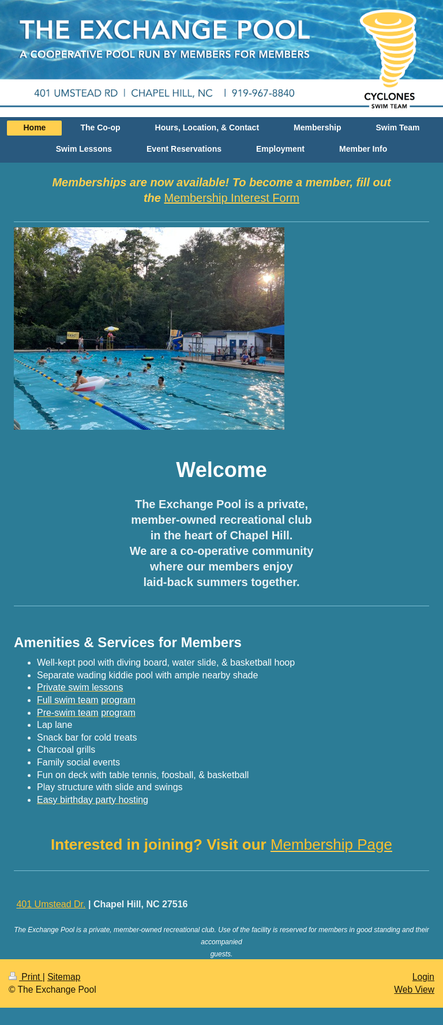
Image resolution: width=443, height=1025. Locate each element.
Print (26, 977)
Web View (414, 989)
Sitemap (63, 977)
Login (423, 977)
